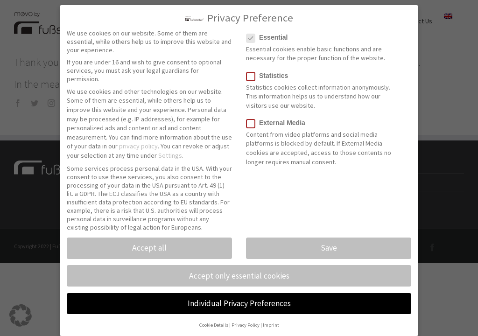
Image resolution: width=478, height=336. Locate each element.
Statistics (271, 71)
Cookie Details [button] (213, 321)
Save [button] (329, 243)
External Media (279, 118)
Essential (270, 32)
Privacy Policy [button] (246, 321)
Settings (170, 151)
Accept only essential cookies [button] (239, 271)
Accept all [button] (149, 243)
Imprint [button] (271, 321)
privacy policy (138, 142)
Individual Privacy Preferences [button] (239, 299)
